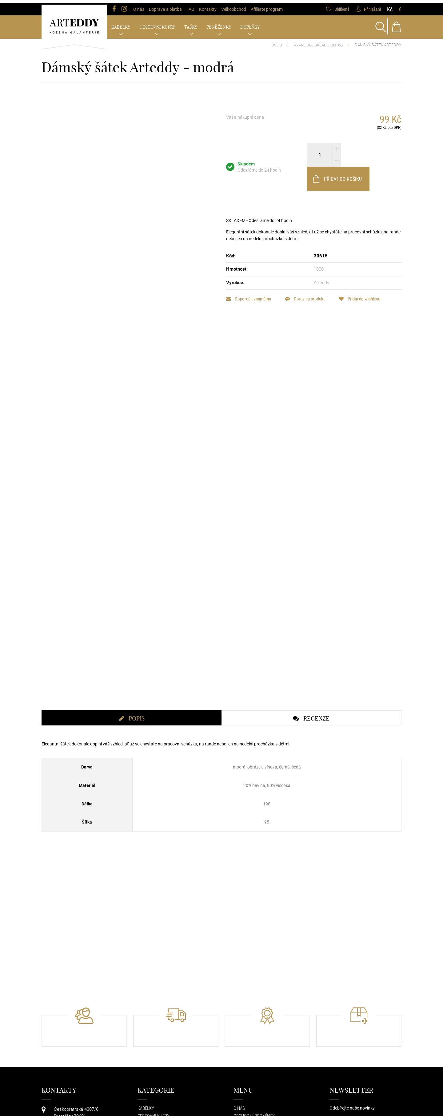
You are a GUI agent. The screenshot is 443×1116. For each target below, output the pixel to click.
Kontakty (208, 6)
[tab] (132, 735)
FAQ (190, 6)
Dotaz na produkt (307, 271)
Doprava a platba (165, 6)
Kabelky (120, 24)
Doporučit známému (248, 271)
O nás (138, 6)
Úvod (276, 42)
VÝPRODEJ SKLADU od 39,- (318, 42)
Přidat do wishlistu (363, 271)
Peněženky (218, 24)
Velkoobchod (233, 6)
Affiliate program (267, 6)
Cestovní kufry (157, 24)
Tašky (190, 24)
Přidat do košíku (370, 152)
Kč (390, 6)
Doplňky (250, 24)
